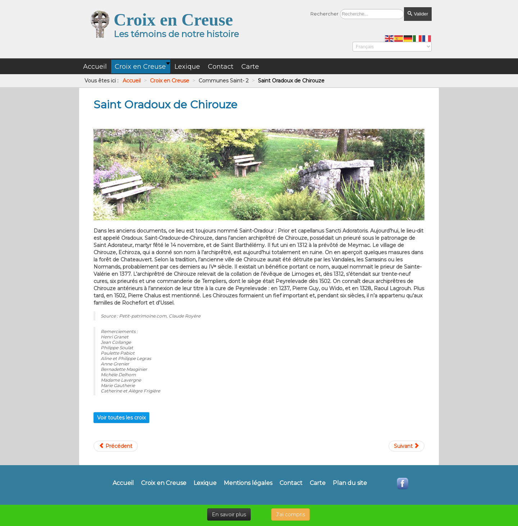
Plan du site (350, 483)
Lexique (205, 483)
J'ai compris (290, 514)
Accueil (123, 483)
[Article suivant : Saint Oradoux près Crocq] (406, 446)
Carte (318, 483)
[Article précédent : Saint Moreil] (116, 446)
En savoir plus (229, 514)
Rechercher (324, 14)
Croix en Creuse (163, 483)
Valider (418, 14)
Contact (291, 483)
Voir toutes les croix (121, 417)
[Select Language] (392, 46)
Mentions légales (248, 483)
